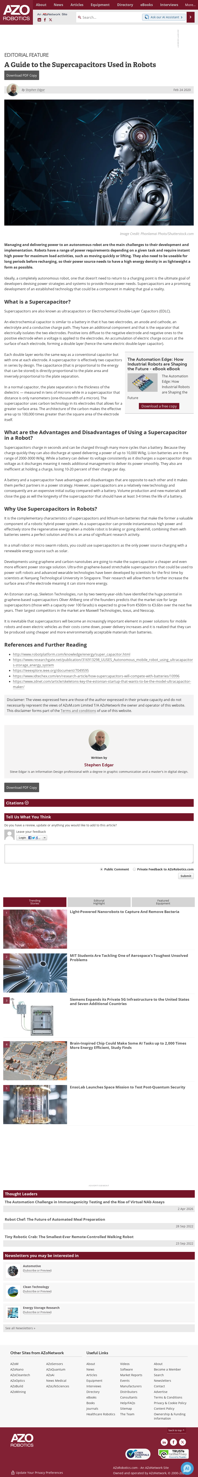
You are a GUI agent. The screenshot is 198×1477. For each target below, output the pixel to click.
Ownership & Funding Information (170, 1416)
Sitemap (126, 1408)
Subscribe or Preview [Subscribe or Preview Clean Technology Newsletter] (37, 1291)
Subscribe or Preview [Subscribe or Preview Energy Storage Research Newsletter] (37, 1312)
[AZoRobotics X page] (50, 20)
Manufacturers (131, 1386)
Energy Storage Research (41, 1308)
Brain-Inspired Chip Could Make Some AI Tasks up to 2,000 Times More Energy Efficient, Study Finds (128, 1045)
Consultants (128, 1397)
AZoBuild (16, 1386)
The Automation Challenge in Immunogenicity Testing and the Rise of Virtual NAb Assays (84, 1201)
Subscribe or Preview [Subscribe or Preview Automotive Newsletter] (37, 1270)
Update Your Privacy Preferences (37, 1471)
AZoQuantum (55, 1369)
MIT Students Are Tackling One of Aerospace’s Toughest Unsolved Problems (129, 957)
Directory (93, 1392)
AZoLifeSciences (57, 1386)
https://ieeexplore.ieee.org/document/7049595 (51, 670)
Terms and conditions (78, 710)
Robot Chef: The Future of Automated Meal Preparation (55, 1219)
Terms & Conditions (168, 1397)
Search (159, 1375)
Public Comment (116, 869)
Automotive (32, 1266)
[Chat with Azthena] (187, 1468)
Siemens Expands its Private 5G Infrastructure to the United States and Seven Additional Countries (129, 1001)
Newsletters (162, 1381)
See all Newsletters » (20, 1328)
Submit (186, 876)
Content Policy (164, 1408)
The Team (127, 1414)
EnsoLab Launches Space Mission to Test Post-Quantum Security (127, 1087)
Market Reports (131, 1375)
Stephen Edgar (99, 764)
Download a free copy (159, 406)
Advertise (160, 1392)
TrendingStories (34, 902)
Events (125, 1381)
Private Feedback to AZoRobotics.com (165, 869)
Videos (125, 1364)
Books (90, 1403)
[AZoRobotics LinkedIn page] (39, 20)
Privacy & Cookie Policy (170, 1403)
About (90, 1364)
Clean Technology (36, 1287)
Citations (17, 802)
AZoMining (18, 1392)
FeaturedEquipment (163, 902)
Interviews (93, 1386)
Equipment (94, 1381)
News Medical (56, 1381)
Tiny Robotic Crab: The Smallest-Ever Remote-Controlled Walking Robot (69, 1236)
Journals (92, 1408)
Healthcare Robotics (100, 1414)
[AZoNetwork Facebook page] (45, 20)
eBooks (91, 1397)
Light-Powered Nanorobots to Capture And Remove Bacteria (124, 911)
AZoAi (50, 1375)
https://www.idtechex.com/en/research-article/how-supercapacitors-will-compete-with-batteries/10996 (96, 676)
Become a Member (167, 1369)
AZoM (14, 1364)
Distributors (128, 1392)
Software (126, 1369)
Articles (91, 1375)
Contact (159, 1386)
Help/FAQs (127, 1403)
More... (188, 5)
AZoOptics (17, 1381)
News (90, 1369)
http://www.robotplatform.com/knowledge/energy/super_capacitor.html (71, 654)
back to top (177, 1430)
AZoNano (16, 1369)
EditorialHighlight (99, 902)
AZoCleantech (20, 1375)
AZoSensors (54, 1364)
